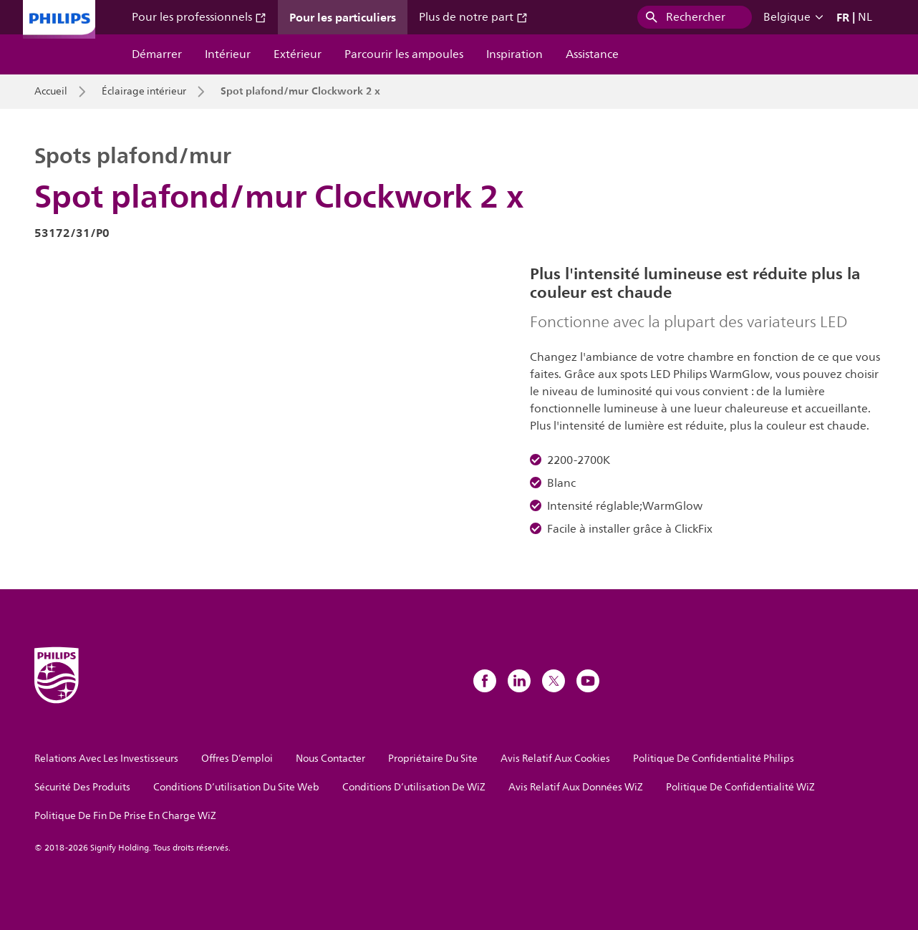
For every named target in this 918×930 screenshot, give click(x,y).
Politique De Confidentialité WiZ (740, 787)
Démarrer (157, 54)
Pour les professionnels (199, 17)
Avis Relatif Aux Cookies (555, 758)
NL (865, 17)
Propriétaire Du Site (433, 758)
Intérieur (228, 54)
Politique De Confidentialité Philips (713, 758)
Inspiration (514, 54)
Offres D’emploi (237, 758)
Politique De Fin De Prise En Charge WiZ (125, 816)
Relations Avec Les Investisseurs (106, 758)
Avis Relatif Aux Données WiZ (575, 787)
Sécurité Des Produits (82, 787)
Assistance (592, 54)
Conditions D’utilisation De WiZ (413, 787)
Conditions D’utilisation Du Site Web (236, 787)
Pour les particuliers (342, 17)
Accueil (50, 91)
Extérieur (298, 54)
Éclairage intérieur (144, 91)
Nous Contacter (330, 758)
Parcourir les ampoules (403, 54)
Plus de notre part (473, 17)
